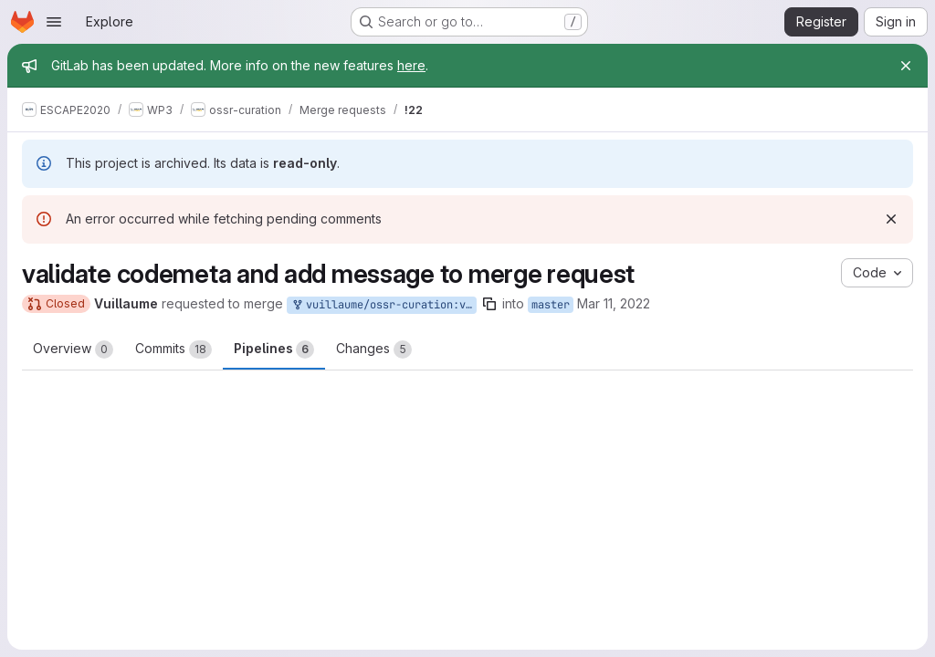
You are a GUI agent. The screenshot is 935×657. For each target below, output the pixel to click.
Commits (173, 349)
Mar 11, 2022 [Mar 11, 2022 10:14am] (613, 303)
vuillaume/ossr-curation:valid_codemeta (383, 305)
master (550, 304)
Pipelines (274, 349)
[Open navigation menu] (53, 21)
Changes (374, 349)
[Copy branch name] (489, 304)
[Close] (906, 66)
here (411, 65)
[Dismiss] (891, 219)
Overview (73, 349)
